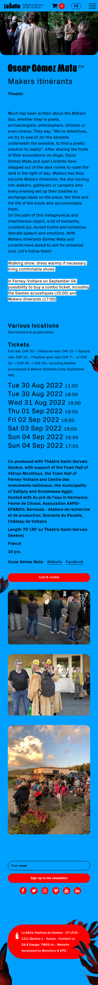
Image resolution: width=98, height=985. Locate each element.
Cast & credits (49, 577)
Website (54, 561)
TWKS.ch (47, 944)
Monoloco (49, 950)
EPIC (63, 950)
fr (76, 6)
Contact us (67, 938)
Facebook (74, 561)
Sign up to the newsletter (49, 878)
